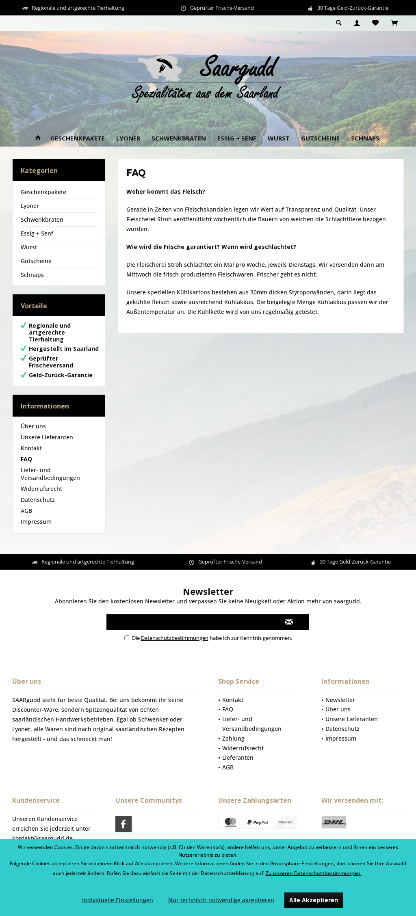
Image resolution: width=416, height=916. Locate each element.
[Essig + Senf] (237, 138)
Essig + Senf (37, 233)
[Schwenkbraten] (179, 138)
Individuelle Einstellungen (117, 900)
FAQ (26, 459)
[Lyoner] (128, 138)
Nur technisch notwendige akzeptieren (221, 900)
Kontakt (31, 448)
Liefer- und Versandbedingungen (50, 474)
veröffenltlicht (193, 219)
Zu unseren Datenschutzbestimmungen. (314, 873)
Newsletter (340, 700)
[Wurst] (278, 138)
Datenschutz (38, 499)
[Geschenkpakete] (77, 138)
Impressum (36, 521)
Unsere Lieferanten (47, 437)
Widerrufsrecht (41, 489)
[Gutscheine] (320, 138)
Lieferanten (238, 757)
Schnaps (32, 275)
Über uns (33, 426)
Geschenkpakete (43, 192)
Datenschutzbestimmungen (174, 638)
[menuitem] (394, 23)
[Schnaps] (365, 138)
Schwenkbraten (42, 219)
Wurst (29, 247)
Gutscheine (36, 261)
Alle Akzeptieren (313, 900)
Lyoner (30, 206)
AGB (26, 510)
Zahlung (233, 738)
